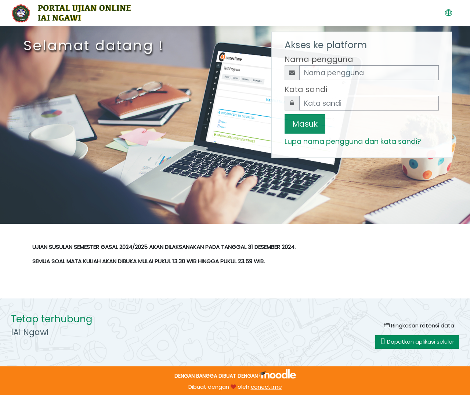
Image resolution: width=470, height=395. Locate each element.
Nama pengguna (319, 59)
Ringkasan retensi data (419, 325)
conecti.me (266, 387)
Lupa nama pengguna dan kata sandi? (353, 141)
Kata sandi (306, 89)
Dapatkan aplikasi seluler (417, 341)
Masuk (305, 124)
